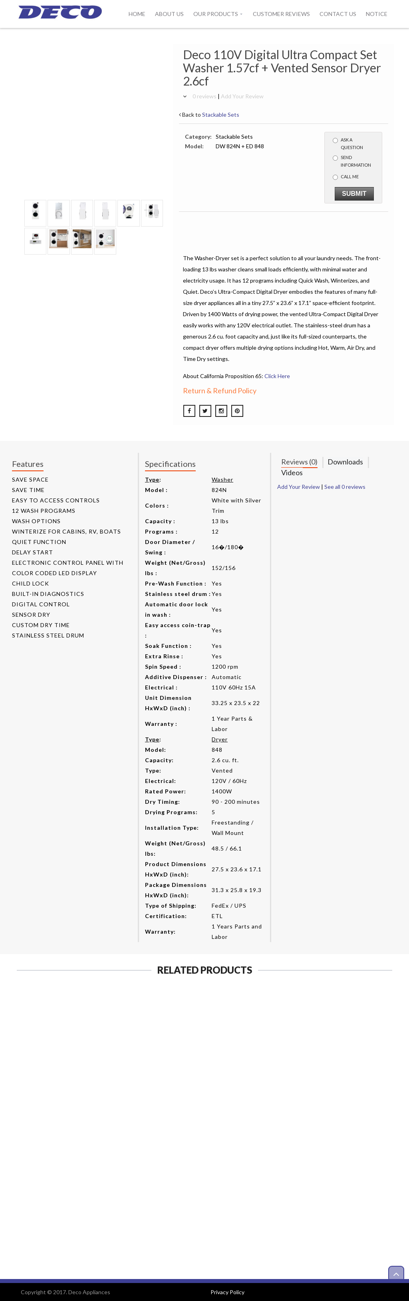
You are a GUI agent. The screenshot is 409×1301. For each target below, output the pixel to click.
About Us (169, 13)
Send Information (352, 161)
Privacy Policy (227, 1292)
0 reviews (204, 96)
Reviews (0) (299, 461)
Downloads (345, 461)
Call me (346, 177)
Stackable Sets (220, 114)
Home (137, 13)
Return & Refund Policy (219, 390)
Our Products (215, 13)
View (59, 1160)
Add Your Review (242, 96)
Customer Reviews (281, 13)
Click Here (277, 376)
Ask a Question (348, 143)
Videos (292, 472)
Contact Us (338, 13)
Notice (376, 13)
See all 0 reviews (344, 486)
